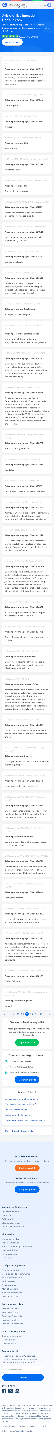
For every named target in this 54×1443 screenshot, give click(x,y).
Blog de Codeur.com (11, 1222)
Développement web (12, 1270)
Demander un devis (11, 1239)
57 (41, 1014)
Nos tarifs (6, 1215)
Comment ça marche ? (13, 1336)
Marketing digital (10, 1288)
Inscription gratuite (27, 1079)
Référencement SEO (12, 1277)
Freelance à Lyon (10, 1312)
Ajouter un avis (12, 42)
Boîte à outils (8, 1219)
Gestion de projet (10, 1296)
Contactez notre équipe (17, 1109)
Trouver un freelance (12, 1242)
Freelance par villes (12, 1304)
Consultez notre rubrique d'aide (21, 1104)
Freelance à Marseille (12, 1316)
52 (18, 1014)
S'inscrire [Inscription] (22, 1377)
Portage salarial (9, 1254)
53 (22, 1014)
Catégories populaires (13, 1265)
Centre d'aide (8, 1339)
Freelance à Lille (10, 1320)
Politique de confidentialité (30, 1426)
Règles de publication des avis (20, 1131)
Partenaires (7, 1257)
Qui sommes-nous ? (11, 1211)
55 (31, 1014)
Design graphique (10, 1285)
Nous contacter (9, 1343)
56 (36, 1014)
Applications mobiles (12, 1292)
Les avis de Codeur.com (13, 1226)
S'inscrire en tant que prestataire (17, 1246)
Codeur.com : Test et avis (18, 1115)
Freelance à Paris (10, 1308)
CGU (45, 1426)
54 (27, 1014)
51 (13, 1014)
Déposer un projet (27, 1042)
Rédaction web (9, 1281)
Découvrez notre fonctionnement (22, 1099)
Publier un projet (27, 1168)
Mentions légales (9, 1426)
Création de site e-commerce (16, 1273)
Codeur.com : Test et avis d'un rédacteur (25, 1120)
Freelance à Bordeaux (12, 1323)
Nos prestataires (10, 1250)
